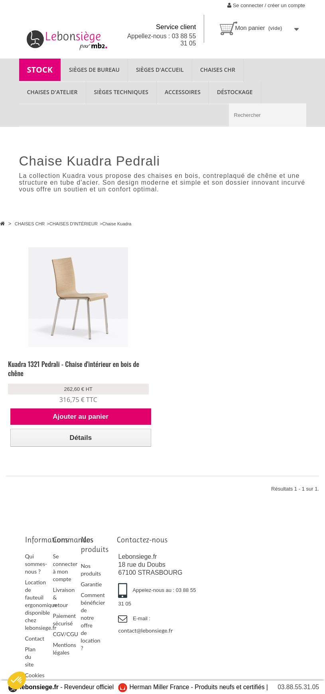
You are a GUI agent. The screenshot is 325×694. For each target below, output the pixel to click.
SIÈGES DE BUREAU (94, 69)
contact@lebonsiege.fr (145, 630)
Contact (35, 638)
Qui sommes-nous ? (36, 564)
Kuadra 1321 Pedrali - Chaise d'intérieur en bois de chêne (73, 368)
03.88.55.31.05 (298, 687)
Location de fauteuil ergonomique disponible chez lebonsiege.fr (41, 605)
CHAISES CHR (217, 69)
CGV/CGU (65, 634)
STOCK (40, 69)
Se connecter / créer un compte (266, 5)
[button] (16, 680)
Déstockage (235, 92)
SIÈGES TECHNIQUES (121, 92)
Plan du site (30, 657)
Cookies (35, 675)
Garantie (91, 584)
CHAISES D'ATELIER (52, 92)
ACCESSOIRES (183, 92)
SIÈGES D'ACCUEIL (160, 69)
